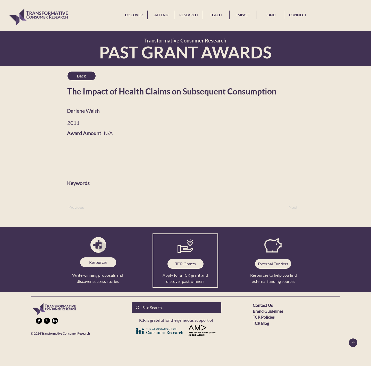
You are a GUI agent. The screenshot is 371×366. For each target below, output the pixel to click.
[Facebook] (39, 321)
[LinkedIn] (55, 321)
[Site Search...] (176, 307)
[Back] (82, 76)
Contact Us (263, 305)
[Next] (284, 207)
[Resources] (98, 262)
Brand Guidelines (268, 311)
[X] (47, 321)
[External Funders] (273, 264)
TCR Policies (264, 317)
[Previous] (86, 207)
